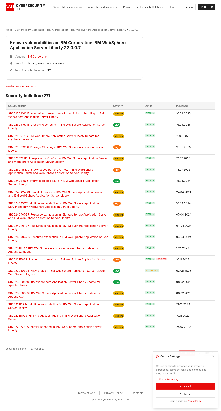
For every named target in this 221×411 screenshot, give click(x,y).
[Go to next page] (209, 353)
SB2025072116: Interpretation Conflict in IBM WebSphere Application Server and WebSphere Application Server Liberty (57, 160)
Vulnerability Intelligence (67, 7)
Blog (171, 7)
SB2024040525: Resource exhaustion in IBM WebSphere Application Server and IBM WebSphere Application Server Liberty (57, 216)
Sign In (189, 7)
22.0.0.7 (134, 29)
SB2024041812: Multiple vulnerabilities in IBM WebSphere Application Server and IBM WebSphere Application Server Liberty (53, 205)
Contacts (137, 393)
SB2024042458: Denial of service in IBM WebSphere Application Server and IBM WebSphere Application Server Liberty (55, 193)
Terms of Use (86, 393)
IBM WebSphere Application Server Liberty (98, 29)
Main (9, 29)
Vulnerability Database (150, 7)
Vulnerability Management (102, 7)
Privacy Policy (113, 393)
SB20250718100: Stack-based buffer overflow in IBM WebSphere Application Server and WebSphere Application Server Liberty (50, 171)
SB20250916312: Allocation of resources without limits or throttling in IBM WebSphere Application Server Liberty (56, 115)
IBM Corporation (57, 29)
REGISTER (207, 7)
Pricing (127, 7)
